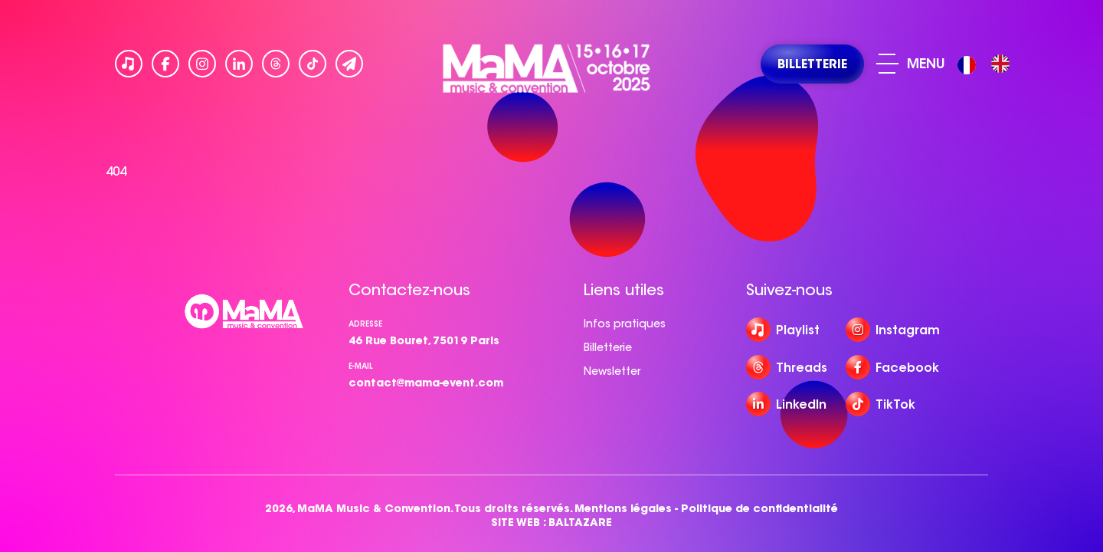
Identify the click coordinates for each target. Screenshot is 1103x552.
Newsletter (612, 371)
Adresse (365, 324)
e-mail (361, 366)
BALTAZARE (580, 522)
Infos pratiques (625, 323)
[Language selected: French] (987, 64)
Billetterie (608, 347)
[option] (1000, 64)
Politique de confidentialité (759, 508)
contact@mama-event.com (426, 382)
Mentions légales (623, 508)
